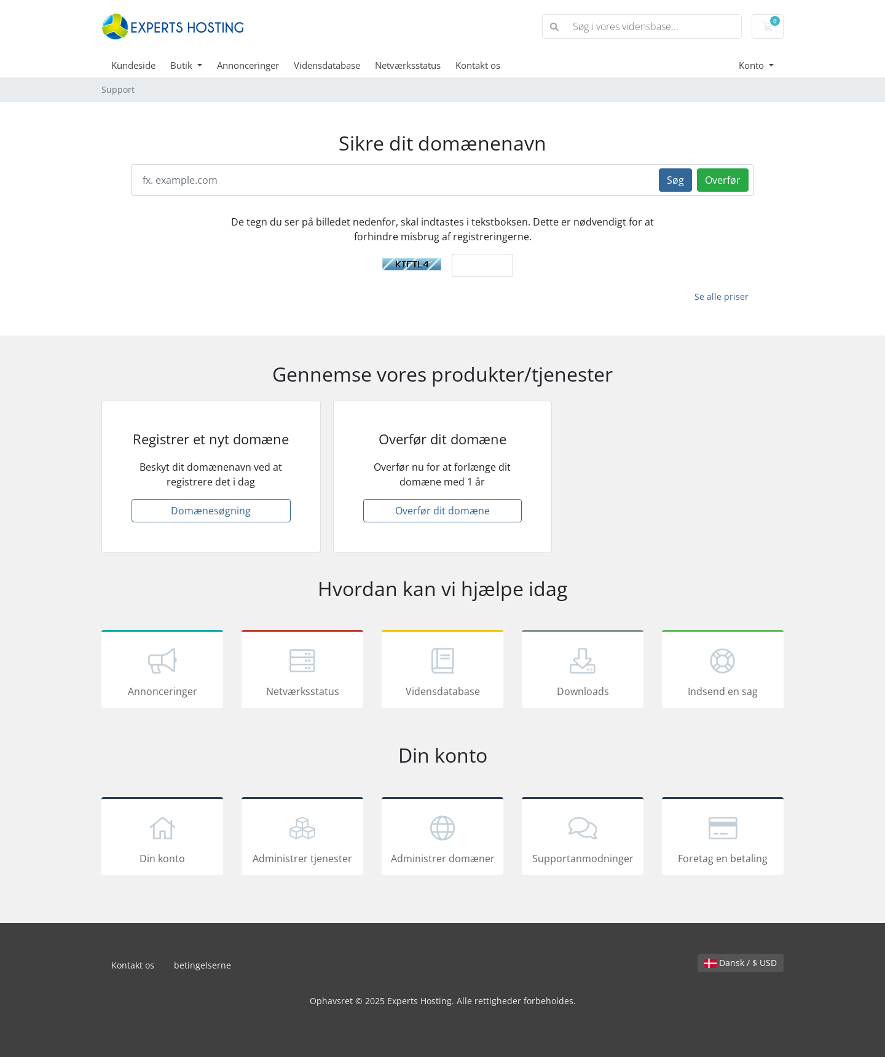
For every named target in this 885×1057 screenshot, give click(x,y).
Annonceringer (248, 65)
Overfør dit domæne (442, 510)
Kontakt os (477, 65)
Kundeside (133, 65)
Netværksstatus (408, 65)
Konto (752, 65)
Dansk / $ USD (740, 963)
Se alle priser (721, 296)
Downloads (582, 671)
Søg (675, 180)
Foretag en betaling (723, 838)
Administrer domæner (442, 838)
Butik (182, 65)
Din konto (162, 838)
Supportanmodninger (582, 838)
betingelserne (202, 965)
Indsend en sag (723, 671)
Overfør (723, 180)
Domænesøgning (211, 510)
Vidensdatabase (327, 65)
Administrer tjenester (302, 838)
